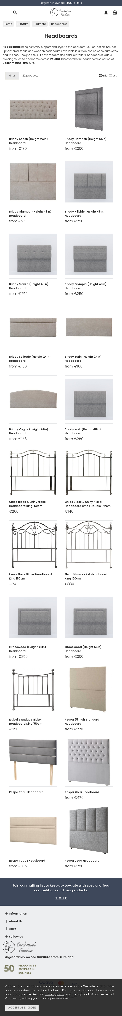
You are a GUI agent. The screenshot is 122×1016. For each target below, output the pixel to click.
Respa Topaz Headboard (27, 860)
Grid (103, 75)
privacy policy (54, 994)
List (113, 75)
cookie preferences (54, 998)
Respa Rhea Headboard (82, 792)
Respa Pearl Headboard (26, 792)
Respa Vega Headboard (82, 860)
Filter (12, 75)
